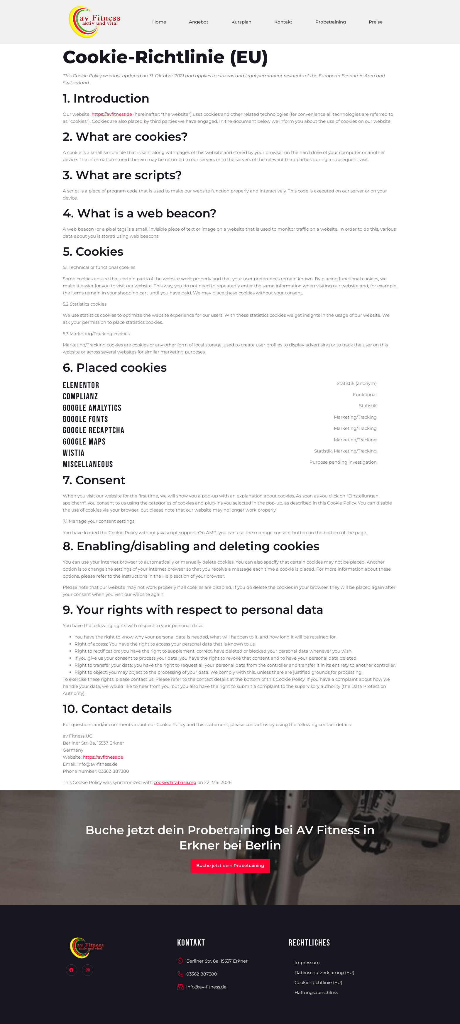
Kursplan (240, 23)
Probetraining (330, 23)
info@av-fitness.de (201, 987)
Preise (376, 23)
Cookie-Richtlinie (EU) (318, 982)
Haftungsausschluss (316, 992)
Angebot (197, 23)
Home (157, 23)
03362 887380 (197, 974)
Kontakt (282, 23)
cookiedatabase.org (175, 782)
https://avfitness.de (112, 114)
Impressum (307, 962)
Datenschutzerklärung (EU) (324, 972)
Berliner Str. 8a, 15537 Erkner (212, 961)
